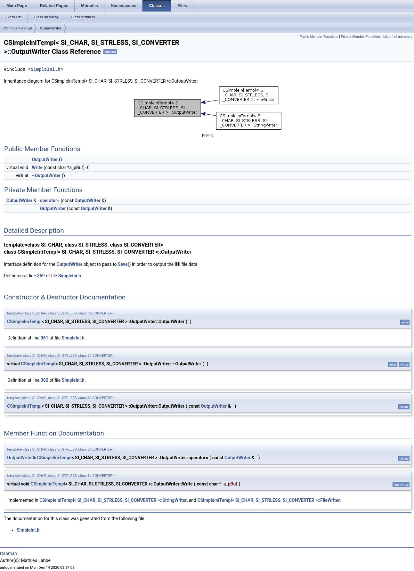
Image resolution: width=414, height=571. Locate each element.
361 (44, 337)
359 (41, 275)
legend (207, 135)
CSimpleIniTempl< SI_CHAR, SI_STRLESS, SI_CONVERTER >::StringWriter (113, 500)
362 (44, 380)
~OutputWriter (46, 175)
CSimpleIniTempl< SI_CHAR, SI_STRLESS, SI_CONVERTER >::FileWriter (268, 500)
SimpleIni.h (45, 69)
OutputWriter (50, 28)
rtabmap (8, 553)
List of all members (397, 37)
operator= (50, 200)
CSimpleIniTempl (18, 28)
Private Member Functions (361, 37)
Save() (124, 264)
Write (37, 167)
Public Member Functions (319, 37)
